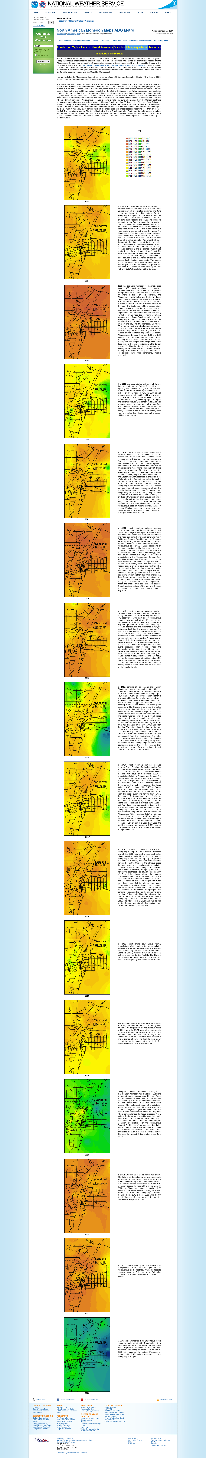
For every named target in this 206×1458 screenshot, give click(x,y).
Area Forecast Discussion (66, 1420)
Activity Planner (62, 1423)
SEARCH (154, 12)
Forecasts (105, 41)
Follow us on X (40, 1400)
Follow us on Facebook (66, 1400)
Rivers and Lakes (119, 41)
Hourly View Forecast (64, 1421)
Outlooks (36, 1407)
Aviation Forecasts (63, 1425)
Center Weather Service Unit (115, 1421)
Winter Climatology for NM (90, 1429)
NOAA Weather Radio (112, 1411)
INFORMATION (105, 12)
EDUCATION (124, 12)
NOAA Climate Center (88, 1431)
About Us (154, 1444)
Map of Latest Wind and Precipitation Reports (41, 1428)
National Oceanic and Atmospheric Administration (74, 1440)
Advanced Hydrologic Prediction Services (88, 1408)
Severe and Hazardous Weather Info (41, 1412)
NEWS (140, 12)
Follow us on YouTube (90, 1400)
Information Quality (135, 1440)
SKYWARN (108, 1409)
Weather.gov (61, 34)
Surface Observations (40, 1418)
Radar (95, 41)
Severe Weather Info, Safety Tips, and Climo (115, 1419)
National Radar (62, 1407)
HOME (36, 12)
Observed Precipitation (41, 1420)
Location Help (39, 25)
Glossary (131, 1444)
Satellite (36, 1421)
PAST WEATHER (70, 12)
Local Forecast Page (64, 1427)
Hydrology (86, 1405)
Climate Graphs (86, 1420)
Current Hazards (64, 41)
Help (130, 1442)
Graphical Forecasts (64, 1429)
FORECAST (50, 12)
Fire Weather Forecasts (65, 1418)
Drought (83, 1422)
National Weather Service (66, 1442)
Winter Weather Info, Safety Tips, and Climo (114, 1415)
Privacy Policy (43, 64)
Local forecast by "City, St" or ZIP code (41, 18)
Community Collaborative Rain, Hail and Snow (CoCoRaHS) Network (113, 65)
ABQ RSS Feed (164, 1400)
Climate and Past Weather (140, 41)
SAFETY (88, 12)
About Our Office (110, 1407)
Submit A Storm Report (41, 1409)
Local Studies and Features (114, 1413)
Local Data (84, 1427)
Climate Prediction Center (90, 1418)
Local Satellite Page (40, 1423)
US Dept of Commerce (65, 1438)
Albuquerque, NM (73, 34)
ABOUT (168, 12)
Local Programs (161, 41)
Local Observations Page (42, 1425)
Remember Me (42, 55)
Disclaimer (132, 1438)
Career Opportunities (158, 1445)
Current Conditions (81, 41)
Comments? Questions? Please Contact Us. (72, 1453)
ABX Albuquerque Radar (65, 1409)
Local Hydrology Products (90, 1411)
